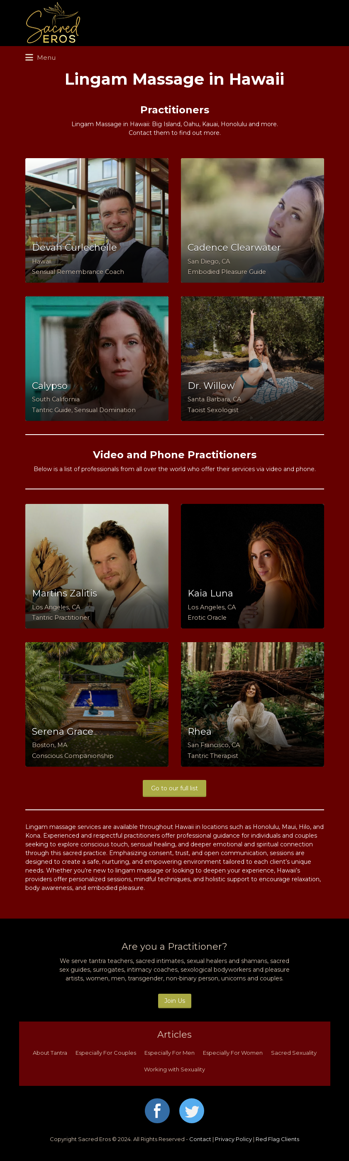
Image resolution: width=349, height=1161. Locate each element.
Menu (40, 57)
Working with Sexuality (174, 1069)
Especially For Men (169, 1052)
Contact (200, 1139)
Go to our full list (174, 788)
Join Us (174, 1001)
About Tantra (50, 1052)
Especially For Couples (106, 1052)
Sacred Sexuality (294, 1052)
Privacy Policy (233, 1139)
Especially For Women (233, 1052)
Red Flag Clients (277, 1139)
